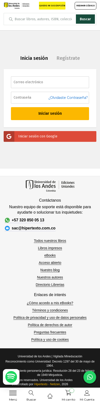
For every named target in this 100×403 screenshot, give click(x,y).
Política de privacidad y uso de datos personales (49, 318)
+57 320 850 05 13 (24, 220)
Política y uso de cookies (50, 339)
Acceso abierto (50, 263)
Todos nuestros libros (50, 241)
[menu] (13, 393)
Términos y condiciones (50, 310)
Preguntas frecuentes (50, 332)
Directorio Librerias (50, 285)
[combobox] (50, 19)
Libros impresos (50, 248)
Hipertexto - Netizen (47, 384)
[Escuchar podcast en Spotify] (11, 377)
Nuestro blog (50, 270)
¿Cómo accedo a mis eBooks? (50, 303)
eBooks (50, 255)
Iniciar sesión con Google (30, 136)
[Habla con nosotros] (89, 377)
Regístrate (68, 58)
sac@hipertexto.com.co (30, 228)
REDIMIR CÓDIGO (85, 5)
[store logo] (17, 5)
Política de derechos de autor (50, 325)
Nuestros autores (50, 277)
